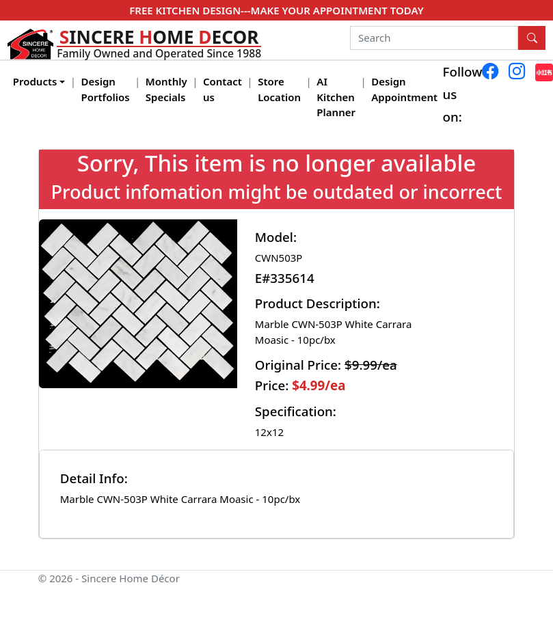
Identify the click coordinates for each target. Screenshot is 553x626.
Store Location (279, 89)
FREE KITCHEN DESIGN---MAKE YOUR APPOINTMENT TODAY (276, 10)
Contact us (222, 89)
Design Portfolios (105, 89)
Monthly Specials (166, 89)
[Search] (434, 38)
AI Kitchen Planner (335, 96)
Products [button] (35, 81)
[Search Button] (531, 38)
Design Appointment (404, 89)
